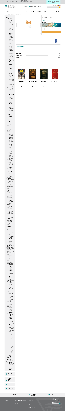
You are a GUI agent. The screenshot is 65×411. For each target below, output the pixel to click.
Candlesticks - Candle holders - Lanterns (11, 283)
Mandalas (10, 115)
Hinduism (10, 95)
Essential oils (9, 252)
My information (7, 400)
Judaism (10, 97)
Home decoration (11, 303)
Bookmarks (10, 277)
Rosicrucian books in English (10, 182)
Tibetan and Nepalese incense (10, 213)
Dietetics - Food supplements (11, 133)
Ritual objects (8, 223)
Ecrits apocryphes (11, 94)
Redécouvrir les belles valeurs (12, 351)
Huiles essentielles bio (12, 339)
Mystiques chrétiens (10, 42)
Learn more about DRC (30, 401)
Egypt (9, 25)
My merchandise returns (8, 405)
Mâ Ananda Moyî (12, 81)
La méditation (11, 322)
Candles (8, 225)
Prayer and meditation (10, 117)
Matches (8, 224)
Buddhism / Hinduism (10, 62)
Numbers (8, 204)
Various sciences (11, 120)
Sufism (10, 65)
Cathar (10, 22)
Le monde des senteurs (11, 332)
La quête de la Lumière (11, 319)
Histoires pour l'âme (12, 352)
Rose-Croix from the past (10, 180)
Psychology (8, 149)
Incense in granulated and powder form (10, 208)
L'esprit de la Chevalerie (10, 318)
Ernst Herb (10, 241)
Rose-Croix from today (10, 179)
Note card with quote (11, 271)
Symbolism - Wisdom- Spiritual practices (10, 100)
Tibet (9, 233)
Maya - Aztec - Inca (11, 90)
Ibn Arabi (10, 76)
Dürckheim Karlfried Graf (11, 37)
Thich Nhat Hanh (11, 86)
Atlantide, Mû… (11, 89)
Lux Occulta (43, 81)
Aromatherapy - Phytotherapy (11, 135)
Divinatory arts (9, 306)
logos (9, 242)
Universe (10, 121)
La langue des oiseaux (11, 325)
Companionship (11, 24)
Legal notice (16, 403)
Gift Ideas (7, 254)
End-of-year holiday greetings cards (11, 268)
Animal (10, 150)
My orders (6, 403)
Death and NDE (11, 167)
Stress (10, 148)
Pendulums (10, 309)
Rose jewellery (11, 297)
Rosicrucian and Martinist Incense (10, 207)
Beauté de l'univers (11, 326)
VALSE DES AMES (21, 81)
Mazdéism (10, 64)
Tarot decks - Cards (11, 310)
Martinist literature (9, 197)
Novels (10, 129)
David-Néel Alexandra (10, 74)
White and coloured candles (11, 286)
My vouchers (6, 406)
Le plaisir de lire (11, 321)
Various (10, 244)
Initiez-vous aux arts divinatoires (11, 312)
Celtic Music (10, 235)
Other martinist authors (11, 203)
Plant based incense (10, 217)
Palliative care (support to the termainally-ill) (11, 164)
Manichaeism (11, 63)
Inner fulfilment (9, 159)
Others (8, 246)
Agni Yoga (10, 59)
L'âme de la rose (11, 327)
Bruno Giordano (11, 33)
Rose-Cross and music (10, 245)
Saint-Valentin (9, 356)
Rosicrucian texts (11, 363)
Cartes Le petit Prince (11, 274)
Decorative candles (11, 289)
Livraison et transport (18, 405)
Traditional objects (9, 255)
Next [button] (40, 25)
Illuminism (8, 191)
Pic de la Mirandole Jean (11, 45)
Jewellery (8, 291)
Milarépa (10, 82)
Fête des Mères (9, 359)
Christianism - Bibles (11, 93)
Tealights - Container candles (11, 288)
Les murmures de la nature (11, 324)
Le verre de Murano (12, 342)
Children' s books (9, 160)
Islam (9, 96)
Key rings (10, 279)
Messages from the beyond (11, 166)
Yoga (9, 67)
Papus (10, 43)
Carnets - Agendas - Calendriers (11, 266)
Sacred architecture (11, 20)
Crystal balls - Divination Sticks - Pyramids (11, 308)
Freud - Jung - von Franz (11, 154)
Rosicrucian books (8, 178)
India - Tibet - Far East (11, 257)
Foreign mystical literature (9, 172)
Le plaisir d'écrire (9, 262)
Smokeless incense (10, 220)
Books (6, 17)
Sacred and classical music (10, 229)
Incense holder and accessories (10, 221)
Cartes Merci (10, 272)
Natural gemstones (11, 298)
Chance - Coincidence (10, 157)
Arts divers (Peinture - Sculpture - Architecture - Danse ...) (10, 125)
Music (8, 126)
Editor (29, 404)
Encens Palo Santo (9, 216)
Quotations (10, 101)
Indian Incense (9, 209)
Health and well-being (9, 247)
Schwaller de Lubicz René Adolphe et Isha (11, 49)
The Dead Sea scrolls (11, 98)
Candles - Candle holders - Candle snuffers (10, 281)
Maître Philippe (11, 41)
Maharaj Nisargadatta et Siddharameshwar (11, 78)
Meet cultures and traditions (32, 407)
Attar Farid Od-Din (11, 60)
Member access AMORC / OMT (54, 399)
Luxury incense (11, 215)
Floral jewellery (11, 296)
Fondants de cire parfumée (12, 334)
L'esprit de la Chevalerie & (10, 259)
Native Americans (11, 88)
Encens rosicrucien (11, 328)
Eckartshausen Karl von (11, 38)
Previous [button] (16, 25)
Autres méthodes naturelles (11, 136)
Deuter (10, 240)
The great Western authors (11, 108)
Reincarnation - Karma (10, 168)
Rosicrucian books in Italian (10, 185)
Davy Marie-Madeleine (10, 34)
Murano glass (11, 299)
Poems (10, 128)
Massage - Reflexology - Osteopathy (11, 140)
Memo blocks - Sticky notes (11, 264)
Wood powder (9, 218)
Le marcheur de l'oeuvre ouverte (32, 82)
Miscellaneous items (11, 364)
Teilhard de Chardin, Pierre (11, 56)
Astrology (10, 21)
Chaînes (10, 300)
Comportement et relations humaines (11, 151)
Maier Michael (11, 40)
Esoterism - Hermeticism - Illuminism (11, 27)
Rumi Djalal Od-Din (11, 84)
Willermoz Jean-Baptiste (11, 201)
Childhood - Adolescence (10, 153)
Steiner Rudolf (11, 53)
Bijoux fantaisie (12, 347)
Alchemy (10, 19)
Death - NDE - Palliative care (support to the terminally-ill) (10, 162)
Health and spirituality (10, 145)
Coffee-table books (10, 177)
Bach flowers (11, 137)
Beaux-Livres (11, 320)
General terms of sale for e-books (20, 400)
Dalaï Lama (10, 73)
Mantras (8, 230)
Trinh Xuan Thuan (11, 122)
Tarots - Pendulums (10, 170)
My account (6, 398)
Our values (29, 402)
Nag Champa (11, 211)
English (10, 173)
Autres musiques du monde (11, 237)
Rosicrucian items (9, 362)
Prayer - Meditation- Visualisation (10, 114)
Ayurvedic (10, 210)
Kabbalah (10, 28)
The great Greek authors (11, 107)
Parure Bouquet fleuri (12, 344)
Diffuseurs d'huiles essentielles (12, 337)
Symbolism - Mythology (10, 104)
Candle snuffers (9, 226)
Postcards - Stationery (10, 263)
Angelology (8, 190)
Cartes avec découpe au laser (11, 270)
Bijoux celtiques (12, 346)
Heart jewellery (11, 292)
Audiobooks (8, 131)
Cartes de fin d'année (10, 355)
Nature (8, 260)
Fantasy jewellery (11, 295)
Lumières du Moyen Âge (10, 316)
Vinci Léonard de (11, 57)
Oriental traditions (9, 58)
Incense (7, 205)
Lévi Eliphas (10, 39)
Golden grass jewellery (11, 294)
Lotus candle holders (11, 285)
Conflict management (11, 156)
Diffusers (8, 250)
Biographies (8, 130)
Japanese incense (9, 214)
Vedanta (10, 66)
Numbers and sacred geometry (11, 29)
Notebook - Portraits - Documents (10, 368)
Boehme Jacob (11, 32)
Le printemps (9, 357)
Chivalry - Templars (11, 23)
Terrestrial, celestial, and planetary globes (10, 261)
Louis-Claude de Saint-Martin (11, 198)
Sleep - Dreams (11, 158)
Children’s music (9, 238)
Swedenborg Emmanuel (10, 54)
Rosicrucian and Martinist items (10, 361)
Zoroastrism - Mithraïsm (11, 68)
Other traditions (9, 87)
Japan (9, 234)
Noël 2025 (8, 313)
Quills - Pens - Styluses (11, 278)
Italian (10, 175)
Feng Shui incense (9, 219)
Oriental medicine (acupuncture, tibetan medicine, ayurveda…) (11, 142)
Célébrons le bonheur (10, 358)
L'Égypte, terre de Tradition (11, 331)
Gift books (8, 123)
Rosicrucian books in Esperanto (10, 188)
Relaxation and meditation (9, 239)
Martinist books (8, 189)
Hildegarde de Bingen (11, 315)
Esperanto (10, 174)
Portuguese (10, 176)
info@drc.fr (41, 0)
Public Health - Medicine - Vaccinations (11, 147)
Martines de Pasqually (10, 200)
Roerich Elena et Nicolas (11, 83)
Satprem (10, 85)
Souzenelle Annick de (11, 52)
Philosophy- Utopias (10, 105)
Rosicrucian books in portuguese (10, 186)
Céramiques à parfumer (10, 251)
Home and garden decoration (9, 301)
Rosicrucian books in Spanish (10, 183)
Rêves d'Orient (11, 329)
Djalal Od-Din (11, 75)
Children (8, 305)
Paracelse (10, 44)
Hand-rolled (10, 212)
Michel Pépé (10, 243)
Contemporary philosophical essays (11, 110)
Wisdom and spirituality (10, 103)
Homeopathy (11, 138)
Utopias (10, 112)
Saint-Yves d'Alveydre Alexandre (10, 47)
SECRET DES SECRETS (54, 81)
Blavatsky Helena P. (11, 72)
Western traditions (9, 18)
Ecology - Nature (9, 169)
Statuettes (10, 304)
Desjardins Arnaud (11, 35)
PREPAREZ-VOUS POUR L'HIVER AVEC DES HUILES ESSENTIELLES (10, 249)
